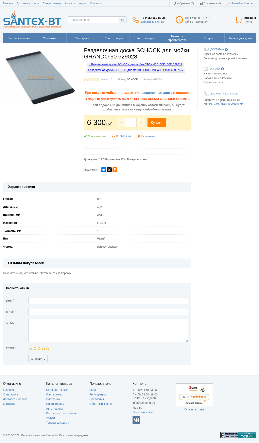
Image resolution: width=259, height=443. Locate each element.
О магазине (10, 394)
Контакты (95, 3)
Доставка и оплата (28, 3)
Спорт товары (55, 403)
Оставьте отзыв (194, 409)
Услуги (50, 418)
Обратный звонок (152, 21)
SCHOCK (132, 79)
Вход (92, 389)
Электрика (53, 399)
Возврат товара (52, 3)
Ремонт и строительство (62, 413)
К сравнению (148, 136)
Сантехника (54, 394)
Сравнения (96, 399)
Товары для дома (57, 422)
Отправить (38, 358)
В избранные (124, 136)
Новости (70, 3)
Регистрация (97, 394)
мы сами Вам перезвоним (226, 103)
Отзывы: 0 (106, 79)
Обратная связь (143, 412)
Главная (8, 3)
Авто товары (54, 408)
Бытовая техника (57, 389)
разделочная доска (156, 92)
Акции (82, 3)
